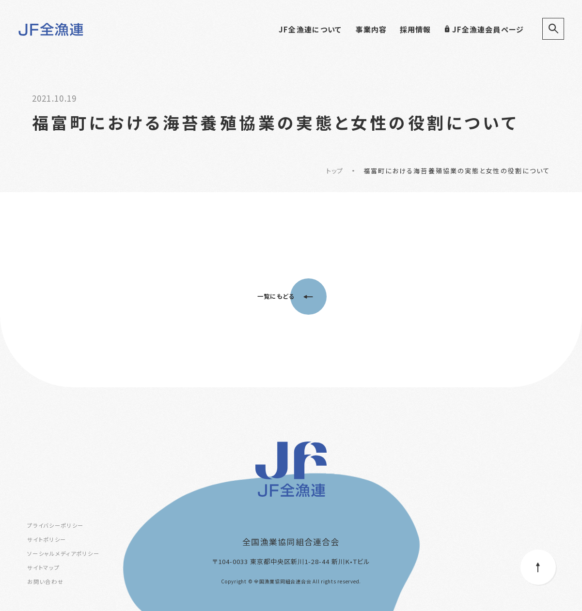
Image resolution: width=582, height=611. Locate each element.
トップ (335, 170)
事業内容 (371, 29)
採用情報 (415, 29)
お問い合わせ (45, 581)
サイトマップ (43, 567)
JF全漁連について (310, 29)
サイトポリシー (46, 539)
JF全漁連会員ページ (484, 29)
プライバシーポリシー (55, 525)
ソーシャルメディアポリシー (63, 553)
